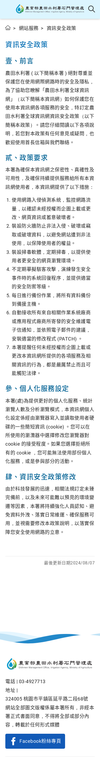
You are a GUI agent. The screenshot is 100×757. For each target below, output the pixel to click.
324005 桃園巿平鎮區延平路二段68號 (46, 699)
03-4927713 (32, 681)
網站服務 (29, 28)
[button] (9, 9)
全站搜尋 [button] (92, 9)
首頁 (8, 27)
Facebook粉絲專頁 (40, 741)
